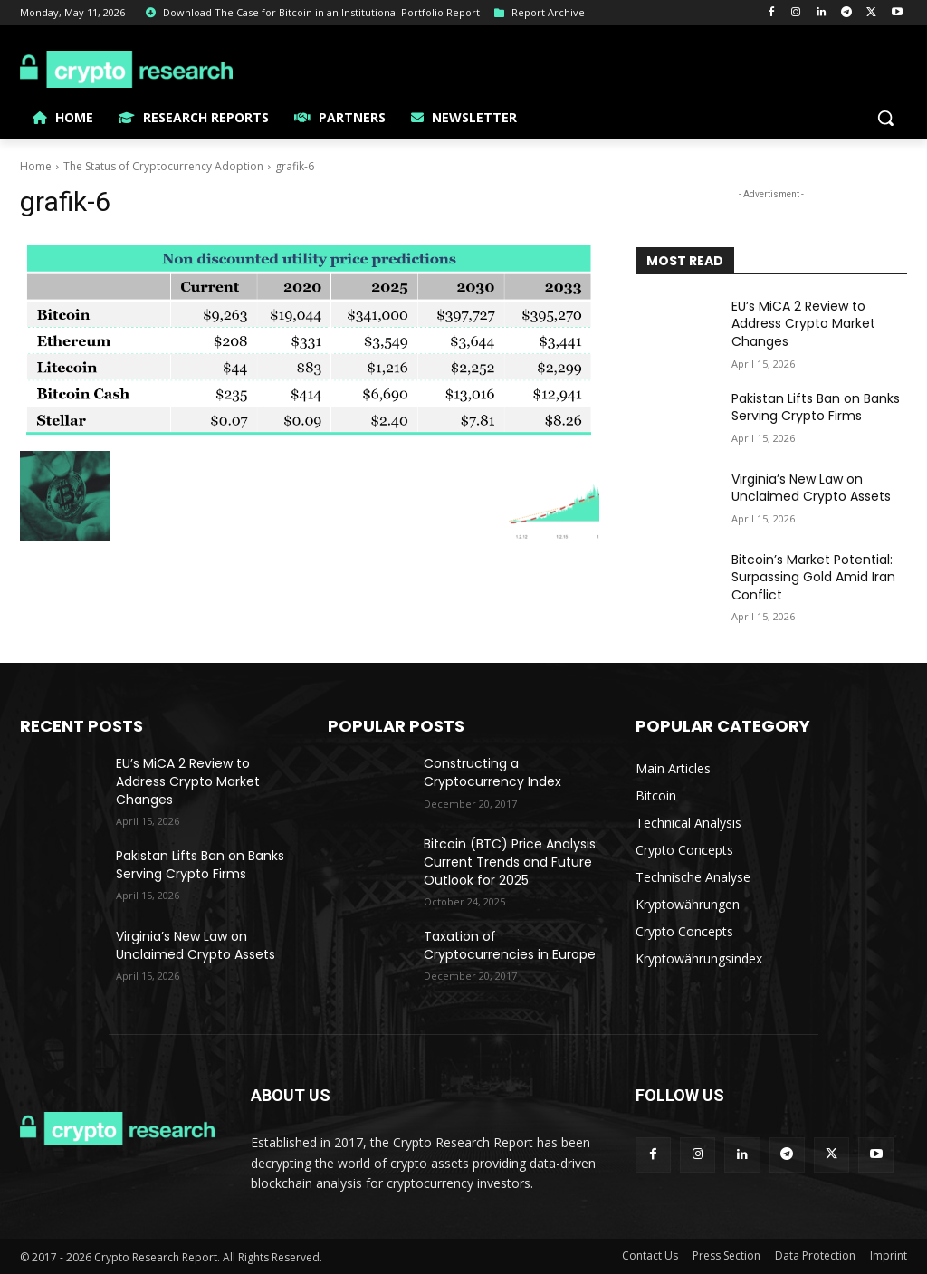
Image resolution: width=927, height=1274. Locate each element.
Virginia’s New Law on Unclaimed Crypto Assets (811, 488)
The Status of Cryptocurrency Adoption (163, 166)
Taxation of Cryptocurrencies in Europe (510, 945)
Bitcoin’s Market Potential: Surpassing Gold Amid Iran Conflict (813, 577)
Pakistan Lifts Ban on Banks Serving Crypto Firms (815, 407)
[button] (885, 117)
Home (36, 166)
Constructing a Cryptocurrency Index (492, 772)
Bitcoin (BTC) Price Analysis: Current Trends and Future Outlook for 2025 (511, 861)
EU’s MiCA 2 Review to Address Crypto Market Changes (803, 323)
